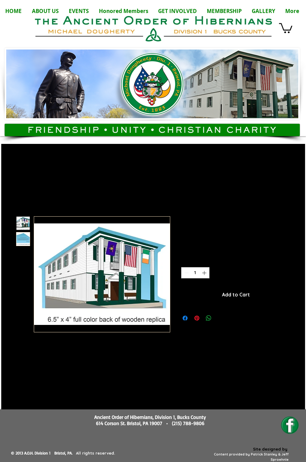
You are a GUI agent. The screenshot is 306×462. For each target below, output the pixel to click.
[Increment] (205, 272)
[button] (285, 27)
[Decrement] (186, 272)
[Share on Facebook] (185, 318)
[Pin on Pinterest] (197, 318)
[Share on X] (220, 318)
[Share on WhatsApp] (208, 318)
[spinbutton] (195, 272)
